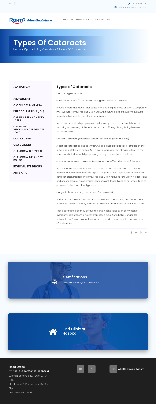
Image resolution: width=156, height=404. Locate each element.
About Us (67, 19)
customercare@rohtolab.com (131, 7)
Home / (18, 49)
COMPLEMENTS (22, 138)
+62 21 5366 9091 (137, 3)
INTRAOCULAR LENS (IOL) (28, 111)
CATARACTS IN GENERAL (28, 105)
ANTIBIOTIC (20, 172)
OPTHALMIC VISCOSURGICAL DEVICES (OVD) (28, 129)
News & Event (84, 19)
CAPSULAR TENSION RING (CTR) (28, 119)
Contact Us (102, 19)
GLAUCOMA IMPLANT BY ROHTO (28, 158)
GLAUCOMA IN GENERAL (27, 151)
